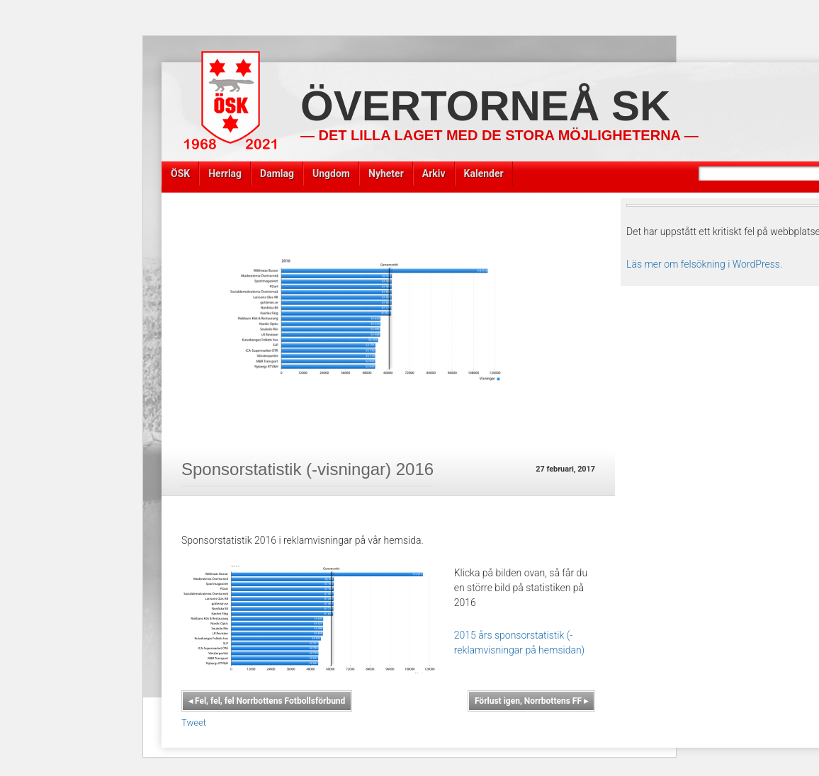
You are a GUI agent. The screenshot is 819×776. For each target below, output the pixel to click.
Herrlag (225, 173)
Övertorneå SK (485, 106)
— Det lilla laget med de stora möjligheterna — (499, 135)
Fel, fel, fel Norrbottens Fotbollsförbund (266, 701)
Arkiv (434, 173)
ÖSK (180, 173)
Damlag (277, 173)
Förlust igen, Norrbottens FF (531, 701)
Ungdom (331, 173)
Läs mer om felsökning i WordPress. (704, 264)
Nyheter (386, 173)
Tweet (193, 722)
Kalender (484, 173)
